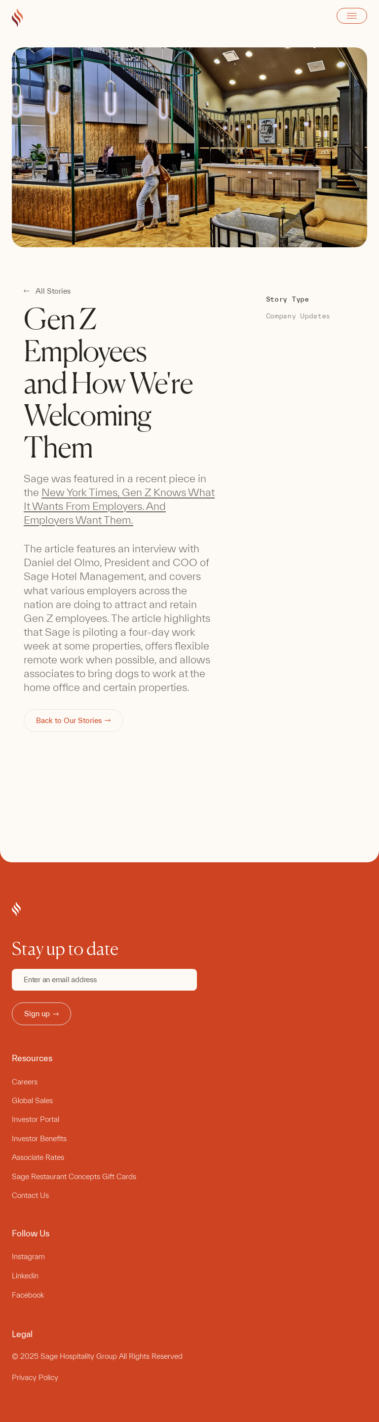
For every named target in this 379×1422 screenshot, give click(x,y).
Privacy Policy (35, 1377)
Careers (25, 1081)
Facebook (28, 1295)
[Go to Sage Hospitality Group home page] (17, 18)
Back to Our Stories (73, 720)
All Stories (53, 291)
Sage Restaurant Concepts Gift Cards (74, 1176)
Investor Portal (35, 1119)
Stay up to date (65, 949)
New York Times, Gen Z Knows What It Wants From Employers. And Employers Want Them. (119, 506)
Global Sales (32, 1100)
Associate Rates (38, 1157)
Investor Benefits (39, 1138)
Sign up (41, 1013)
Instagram (28, 1256)
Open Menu (352, 16)
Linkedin (25, 1275)
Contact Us (30, 1195)
